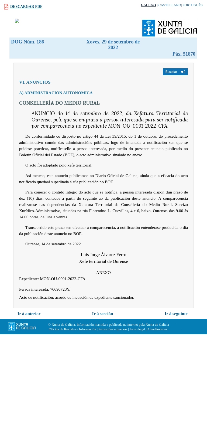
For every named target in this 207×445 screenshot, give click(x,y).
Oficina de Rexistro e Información (72, 329)
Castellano (169, 5)
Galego (148, 5)
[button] (175, 71)
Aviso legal (137, 329)
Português (192, 5)
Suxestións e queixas (112, 329)
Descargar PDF (26, 7)
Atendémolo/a (157, 329)
